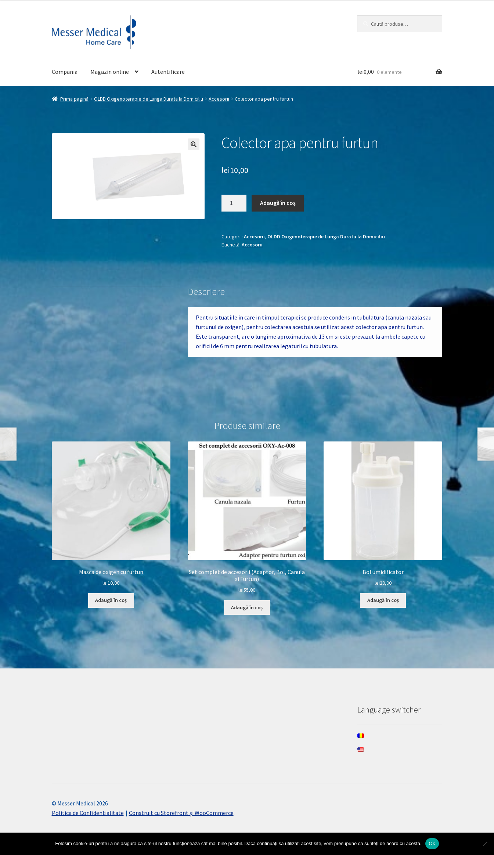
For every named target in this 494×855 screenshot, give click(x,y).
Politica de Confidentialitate (88, 812)
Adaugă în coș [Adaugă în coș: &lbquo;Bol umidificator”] (383, 600)
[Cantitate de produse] (233, 203)
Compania (64, 71)
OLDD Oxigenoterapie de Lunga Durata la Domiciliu (148, 98)
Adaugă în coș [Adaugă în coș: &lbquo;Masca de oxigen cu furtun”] (111, 600)
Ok (432, 843)
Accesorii (219, 98)
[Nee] (484, 843)
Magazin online (109, 71)
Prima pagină (74, 98)
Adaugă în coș (278, 202)
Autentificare (168, 71)
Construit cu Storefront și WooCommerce (181, 812)
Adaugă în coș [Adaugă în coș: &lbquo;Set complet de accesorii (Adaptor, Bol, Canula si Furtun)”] (247, 607)
